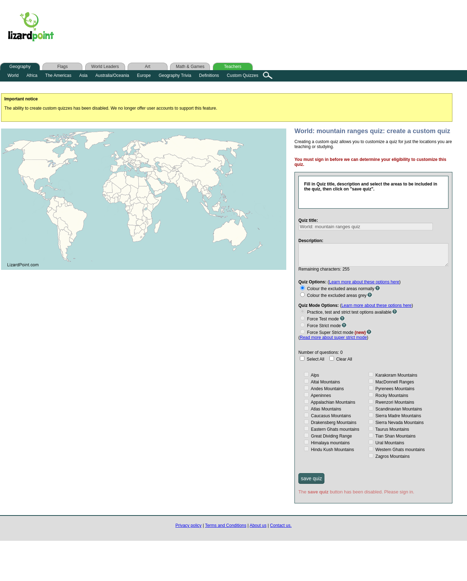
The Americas (58, 75)
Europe (144, 75)
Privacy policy (188, 524)
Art (147, 66)
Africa (31, 75)
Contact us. (281, 524)
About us (258, 524)
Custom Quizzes (242, 75)
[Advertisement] (202, 28)
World (13, 75)
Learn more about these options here (360, 281)
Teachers (232, 66)
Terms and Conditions (225, 524)
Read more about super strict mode (329, 336)
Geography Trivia (175, 75)
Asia (83, 75)
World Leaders (105, 66)
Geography (19, 66)
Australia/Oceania (112, 75)
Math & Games (190, 66)
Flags (62, 66)
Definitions (209, 75)
